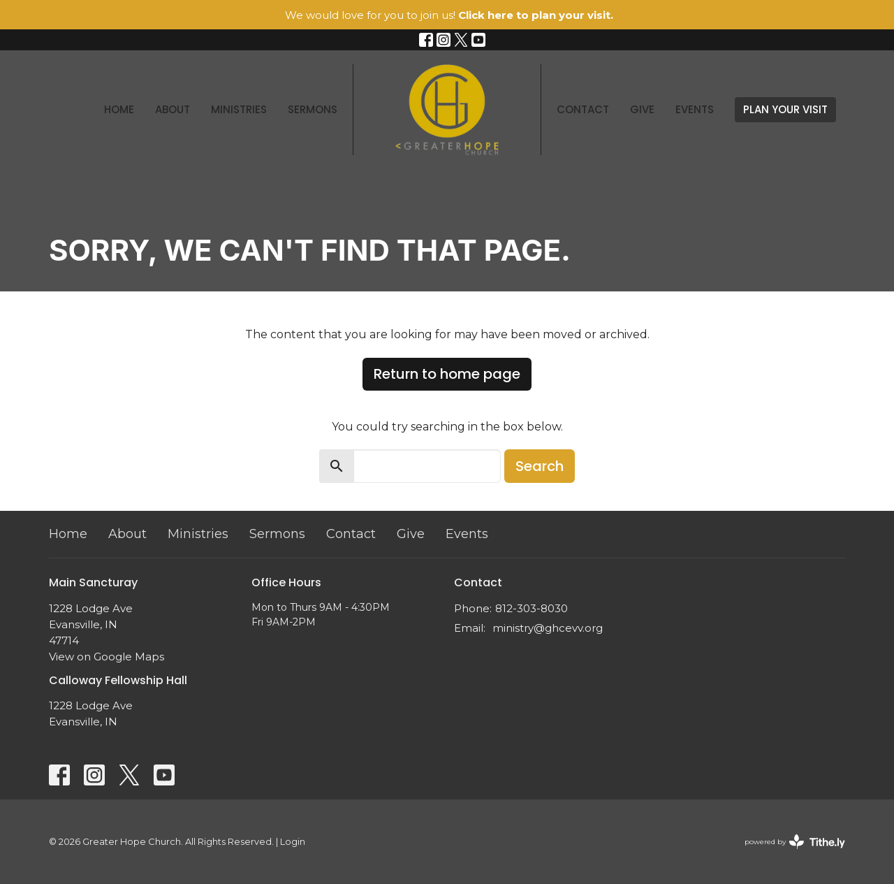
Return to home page (447, 374)
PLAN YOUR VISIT (785, 109)
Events (694, 109)
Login (292, 841)
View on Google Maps (106, 656)
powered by (795, 841)
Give (642, 109)
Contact (583, 109)
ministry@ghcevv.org (547, 628)
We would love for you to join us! (449, 15)
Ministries (239, 109)
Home (119, 109)
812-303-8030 (531, 608)
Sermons (312, 109)
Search (539, 466)
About (172, 109)
